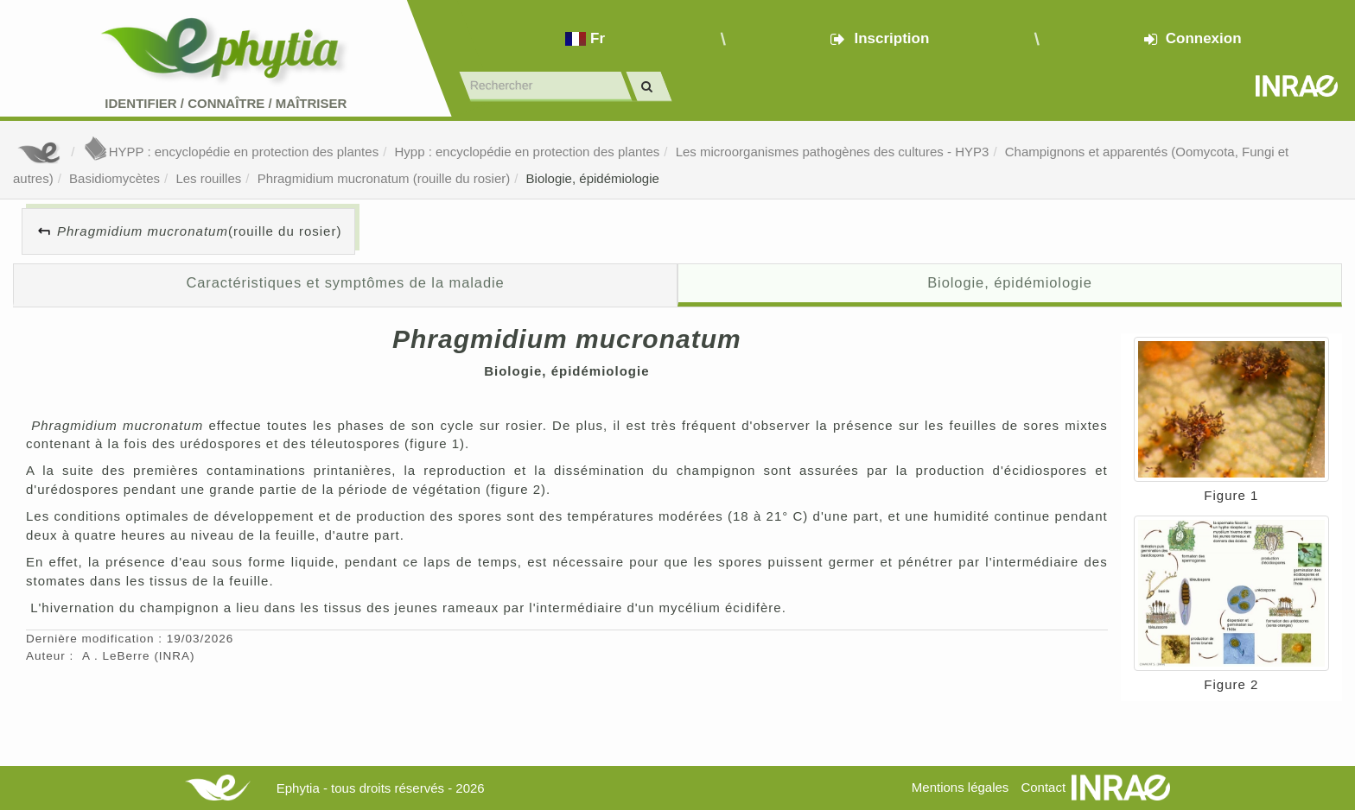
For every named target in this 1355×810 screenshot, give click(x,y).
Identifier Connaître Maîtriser (226, 103)
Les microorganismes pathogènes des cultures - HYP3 (832, 151)
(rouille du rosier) (199, 231)
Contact (1043, 787)
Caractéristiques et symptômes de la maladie (345, 282)
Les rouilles (208, 178)
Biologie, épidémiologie (592, 178)
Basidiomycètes (114, 178)
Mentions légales (960, 787)
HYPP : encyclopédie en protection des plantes (231, 151)
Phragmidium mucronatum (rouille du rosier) (384, 178)
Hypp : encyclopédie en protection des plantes (526, 151)
